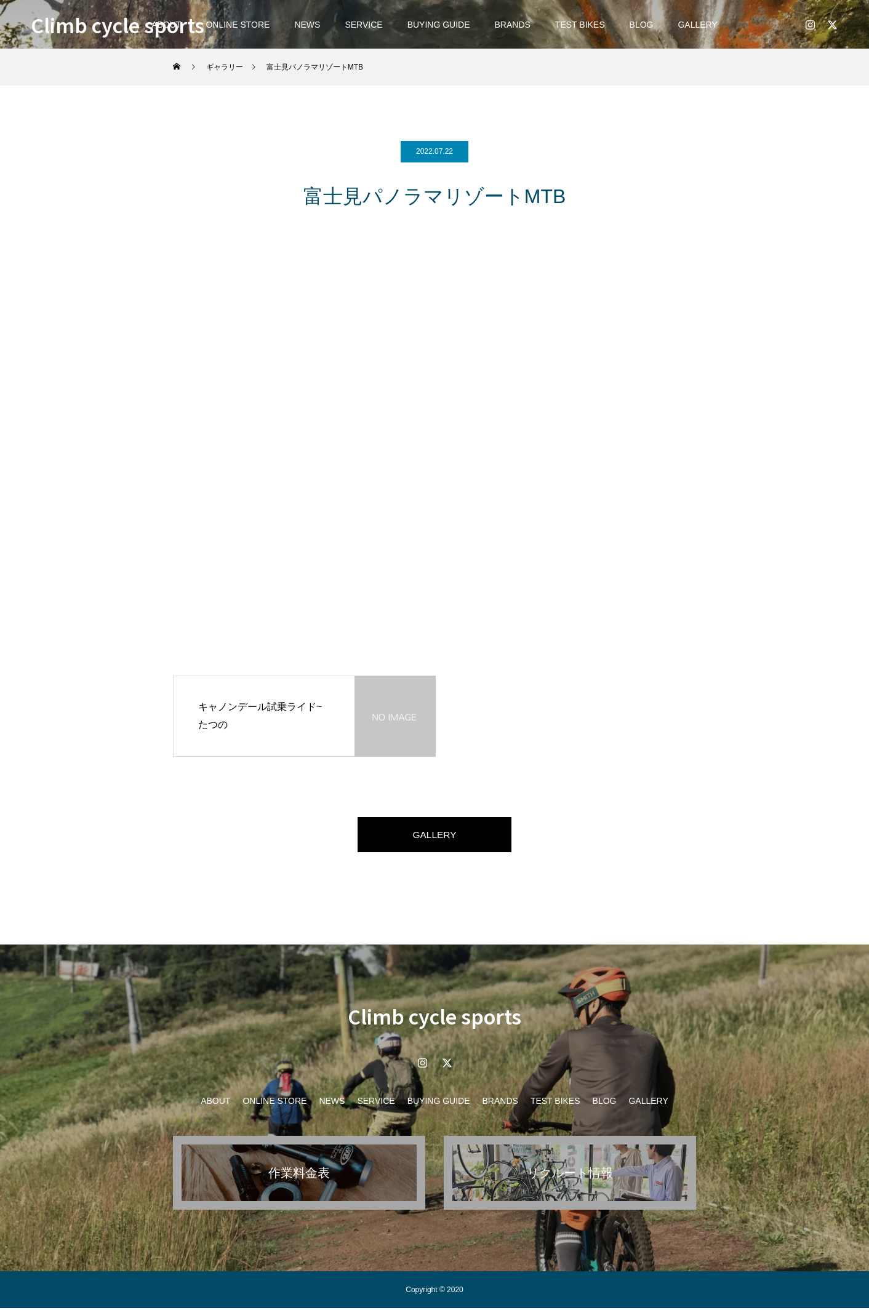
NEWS (307, 25)
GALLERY (697, 25)
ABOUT (215, 1103)
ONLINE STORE (238, 25)
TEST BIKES (580, 25)
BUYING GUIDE (438, 25)
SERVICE (363, 25)
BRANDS (513, 25)
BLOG (642, 25)
